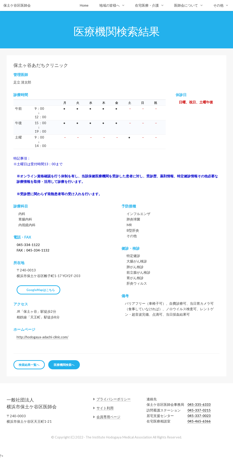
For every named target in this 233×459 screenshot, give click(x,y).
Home (84, 5)
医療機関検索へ (64, 365)
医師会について (186, 5)
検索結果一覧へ (29, 365)
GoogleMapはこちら (40, 290)
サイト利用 (105, 408)
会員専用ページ (108, 417)
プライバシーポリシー (113, 399)
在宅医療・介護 (147, 5)
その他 (218, 5)
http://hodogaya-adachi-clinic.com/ (42, 337)
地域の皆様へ (109, 5)
